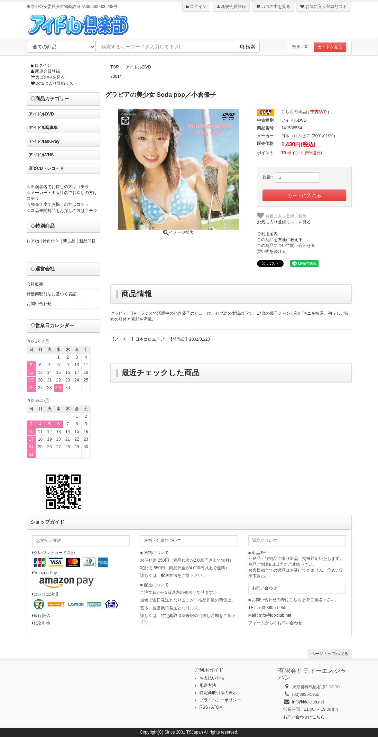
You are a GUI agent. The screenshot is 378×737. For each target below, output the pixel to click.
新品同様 (87, 241)
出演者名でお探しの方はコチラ (60, 186)
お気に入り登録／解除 (281, 215)
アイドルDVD (138, 67)
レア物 (33, 241)
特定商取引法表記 (177, 615)
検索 (247, 46)
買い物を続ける (271, 251)
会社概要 (35, 284)
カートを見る (329, 47)
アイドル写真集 (43, 127)
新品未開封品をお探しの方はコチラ (64, 210)
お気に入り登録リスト (323, 6)
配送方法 (169, 575)
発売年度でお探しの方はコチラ (60, 204)
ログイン (196, 6)
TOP (114, 67)
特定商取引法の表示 (218, 692)
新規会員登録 (231, 6)
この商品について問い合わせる (286, 245)
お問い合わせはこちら (304, 717)
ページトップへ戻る (329, 653)
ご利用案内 (267, 233)
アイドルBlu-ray (44, 141)
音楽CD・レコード (46, 168)
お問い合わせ (39, 303)
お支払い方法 (212, 678)
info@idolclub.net (275, 615)
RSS (204, 707)
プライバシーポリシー (220, 700)
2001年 (117, 76)
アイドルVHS (41, 155)
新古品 (69, 241)
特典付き (51, 241)
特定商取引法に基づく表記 (51, 294)
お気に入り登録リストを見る (284, 222)
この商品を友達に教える (280, 239)
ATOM (217, 707)
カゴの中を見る (273, 6)
